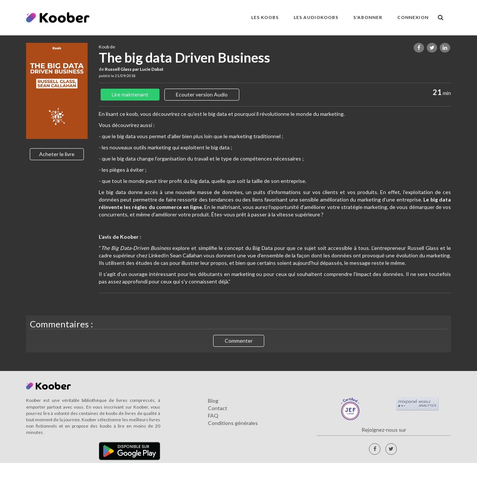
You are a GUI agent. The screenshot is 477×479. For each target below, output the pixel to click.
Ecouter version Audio (202, 94)
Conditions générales (233, 423)
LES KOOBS (265, 17)
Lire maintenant (130, 94)
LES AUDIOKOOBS (316, 17)
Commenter (239, 340)
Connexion (413, 17)
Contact (217, 408)
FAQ (213, 415)
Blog (213, 400)
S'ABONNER (367, 17)
